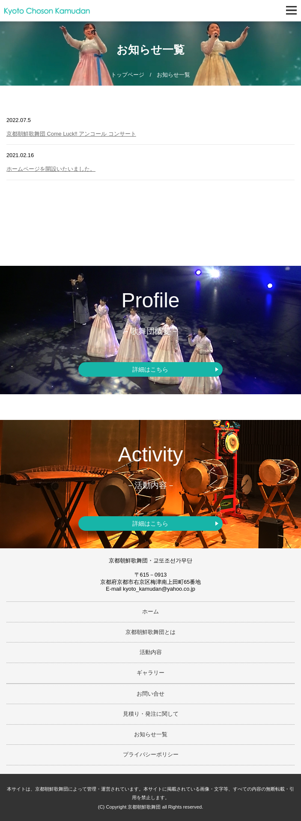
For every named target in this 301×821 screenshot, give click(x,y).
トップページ (127, 74)
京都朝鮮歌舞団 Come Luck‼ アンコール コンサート (71, 134)
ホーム (150, 611)
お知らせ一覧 (150, 734)
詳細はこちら (150, 369)
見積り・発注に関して (151, 714)
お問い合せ (150, 693)
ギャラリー (150, 672)
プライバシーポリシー (151, 754)
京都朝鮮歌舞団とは (150, 632)
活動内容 (151, 652)
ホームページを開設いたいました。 (50, 169)
